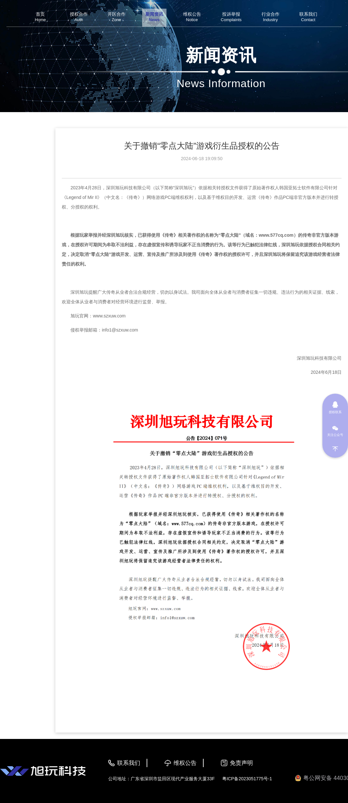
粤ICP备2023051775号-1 (247, 778)
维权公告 (185, 763)
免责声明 (241, 763)
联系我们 (128, 763)
